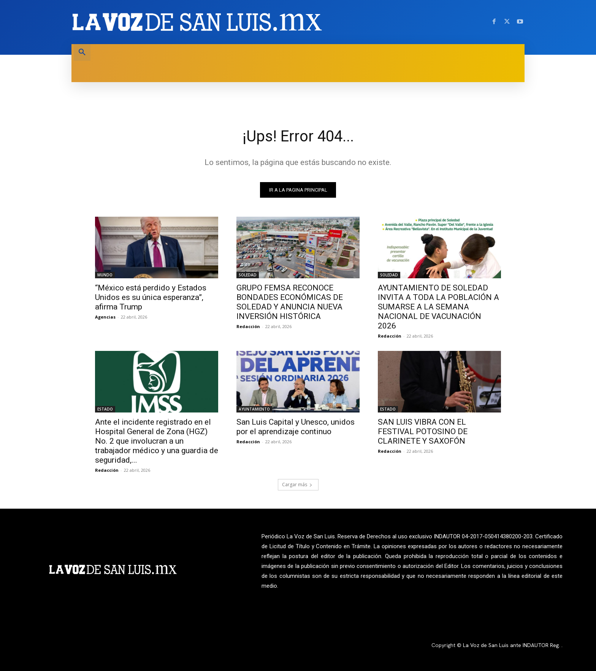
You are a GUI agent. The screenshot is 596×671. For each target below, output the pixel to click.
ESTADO (105, 409)
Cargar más (297, 484)
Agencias (105, 317)
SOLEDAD (248, 275)
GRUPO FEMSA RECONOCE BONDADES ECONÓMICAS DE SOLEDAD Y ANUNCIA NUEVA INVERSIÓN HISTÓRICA (289, 302)
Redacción (248, 326)
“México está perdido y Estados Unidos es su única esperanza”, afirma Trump (150, 297)
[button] (82, 52)
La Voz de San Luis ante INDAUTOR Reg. (512, 645)
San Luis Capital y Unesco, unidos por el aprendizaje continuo (295, 426)
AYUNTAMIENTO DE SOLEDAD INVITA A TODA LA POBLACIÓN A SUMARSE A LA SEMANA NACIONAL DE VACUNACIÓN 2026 (438, 306)
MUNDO (105, 275)
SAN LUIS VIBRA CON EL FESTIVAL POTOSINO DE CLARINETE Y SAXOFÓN (423, 431)
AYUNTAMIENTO (254, 409)
